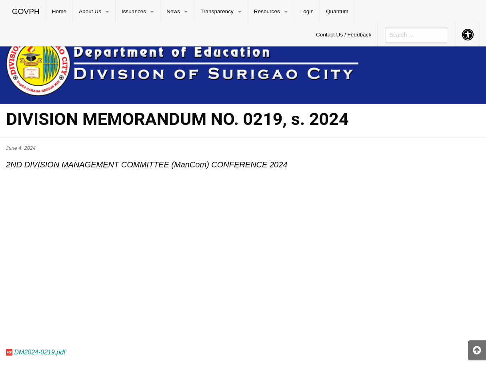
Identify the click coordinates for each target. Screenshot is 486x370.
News (173, 11)
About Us (90, 11)
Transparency (217, 11)
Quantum (337, 11)
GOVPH (26, 11)
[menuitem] (26, 11)
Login (307, 11)
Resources (267, 11)
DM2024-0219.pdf (39, 352)
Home (59, 11)
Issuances (134, 11)
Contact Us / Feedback (343, 35)
